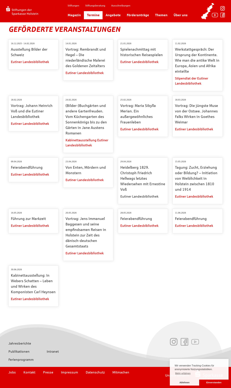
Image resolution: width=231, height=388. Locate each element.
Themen (161, 15)
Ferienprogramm (21, 360)
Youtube (215, 15)
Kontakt (29, 372)
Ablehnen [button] (184, 382)
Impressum (69, 372)
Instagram (222, 8)
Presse (48, 372)
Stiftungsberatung (95, 5)
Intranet (53, 351)
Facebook (222, 15)
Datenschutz (95, 372)
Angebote (113, 15)
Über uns (181, 15)
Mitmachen (120, 372)
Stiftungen (73, 5)
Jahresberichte (19, 343)
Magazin (74, 15)
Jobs (12, 372)
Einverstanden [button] (213, 382)
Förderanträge (138, 15)
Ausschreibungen (120, 5)
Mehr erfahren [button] (183, 373)
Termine (93, 15)
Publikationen (19, 351)
